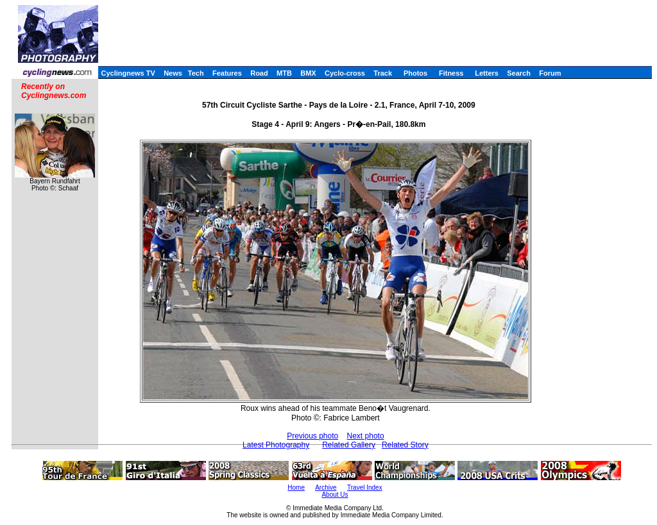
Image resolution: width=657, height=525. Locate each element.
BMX (308, 73)
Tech (196, 73)
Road (259, 73)
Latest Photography (276, 444)
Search (519, 73)
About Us (334, 494)
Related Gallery (348, 444)
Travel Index (364, 487)
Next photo (365, 435)
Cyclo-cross (345, 73)
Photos (415, 73)
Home (296, 487)
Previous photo (312, 435)
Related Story (405, 444)
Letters (487, 73)
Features (227, 73)
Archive (325, 487)
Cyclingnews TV (128, 73)
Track (382, 73)
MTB (284, 73)
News (173, 73)
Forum (550, 73)
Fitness (451, 73)
